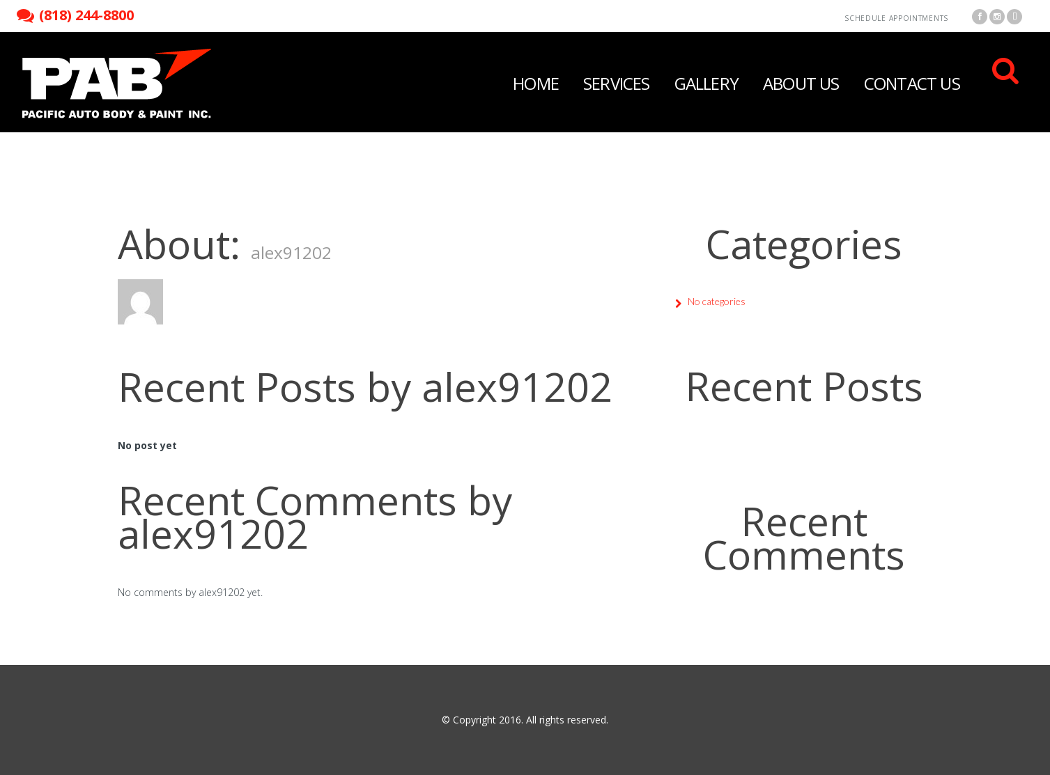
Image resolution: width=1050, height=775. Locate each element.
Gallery (706, 83)
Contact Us (912, 83)
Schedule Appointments (896, 18)
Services (616, 83)
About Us (801, 83)
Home (536, 83)
